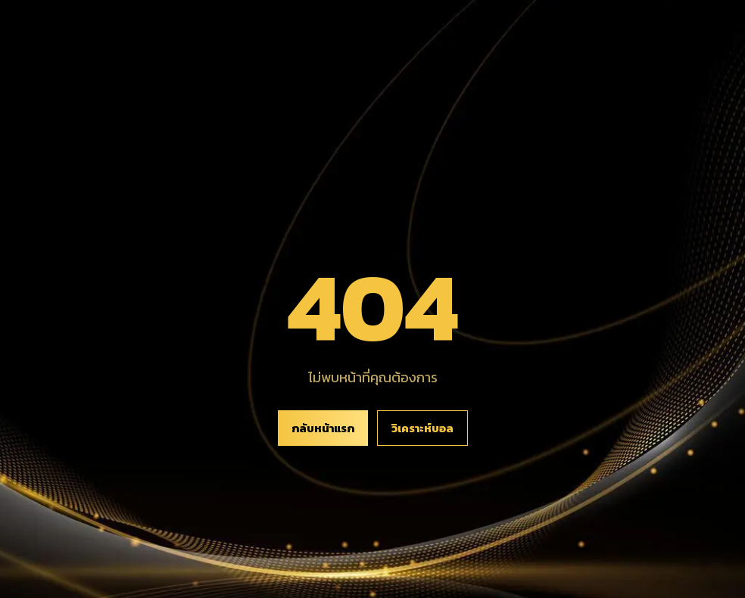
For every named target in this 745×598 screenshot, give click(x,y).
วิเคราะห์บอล (422, 428)
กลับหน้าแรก (322, 428)
